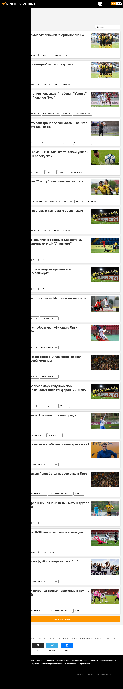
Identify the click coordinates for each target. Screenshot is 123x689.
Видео (98, 639)
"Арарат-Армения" (80, 113)
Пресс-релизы (63, 660)
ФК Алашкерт (12, 15)
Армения (21, 55)
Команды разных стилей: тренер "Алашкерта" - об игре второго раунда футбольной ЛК (45, 125)
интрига (90, 201)
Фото (74, 639)
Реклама (50, 660)
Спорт (45, 55)
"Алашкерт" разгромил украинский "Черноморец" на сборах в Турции (44, 37)
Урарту (64, 113)
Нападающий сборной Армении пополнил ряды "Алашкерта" (40, 417)
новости (7, 639)
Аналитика (64, 639)
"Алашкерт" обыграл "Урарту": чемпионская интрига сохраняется (44, 183)
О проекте (7, 660)
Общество (53, 201)
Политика (43, 639)
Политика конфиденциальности (103, 660)
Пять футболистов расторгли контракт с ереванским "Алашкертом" (43, 212)
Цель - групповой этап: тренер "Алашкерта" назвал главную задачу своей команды (43, 359)
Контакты (40, 660)
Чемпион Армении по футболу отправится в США (41, 561)
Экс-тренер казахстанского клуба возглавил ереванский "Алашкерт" (46, 446)
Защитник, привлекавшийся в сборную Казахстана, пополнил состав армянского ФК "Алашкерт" (43, 242)
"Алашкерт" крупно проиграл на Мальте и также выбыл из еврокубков (45, 300)
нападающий (52, 435)
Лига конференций (48, 143)
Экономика (30, 639)
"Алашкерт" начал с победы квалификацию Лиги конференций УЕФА (40, 329)
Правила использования (24, 660)
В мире (53, 639)
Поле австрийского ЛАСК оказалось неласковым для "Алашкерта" (44, 534)
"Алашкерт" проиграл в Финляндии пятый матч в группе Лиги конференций (46, 505)
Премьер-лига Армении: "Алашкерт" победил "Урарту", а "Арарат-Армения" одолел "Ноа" (45, 95)
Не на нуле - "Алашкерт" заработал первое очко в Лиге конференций (45, 475)
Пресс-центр (109, 639)
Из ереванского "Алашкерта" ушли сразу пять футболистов (38, 66)
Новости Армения (60, 55)
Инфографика (86, 639)
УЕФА (62, 406)
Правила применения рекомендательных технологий (54, 663)
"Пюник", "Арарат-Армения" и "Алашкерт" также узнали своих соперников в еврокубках (46, 154)
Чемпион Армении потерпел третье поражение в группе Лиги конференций (46, 592)
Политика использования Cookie (16, 663)
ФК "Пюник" (35, 172)
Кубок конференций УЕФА (58, 494)
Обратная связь (85, 663)
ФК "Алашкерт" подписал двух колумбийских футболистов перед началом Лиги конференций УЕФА (45, 388)
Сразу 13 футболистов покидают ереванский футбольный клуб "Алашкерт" (37, 271)
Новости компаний (79, 660)
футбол (33, 55)
